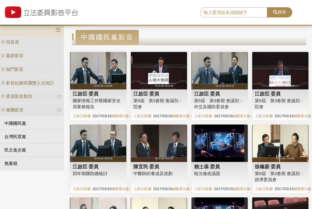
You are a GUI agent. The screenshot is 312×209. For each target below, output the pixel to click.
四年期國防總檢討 (90, 173)
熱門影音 (12, 69)
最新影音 (12, 55)
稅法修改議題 (207, 173)
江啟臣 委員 (86, 93)
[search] (233, 12)
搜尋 (279, 12)
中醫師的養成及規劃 (153, 173)
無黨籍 (10, 163)
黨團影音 (12, 109)
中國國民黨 (15, 123)
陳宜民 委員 (146, 166)
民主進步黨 (15, 149)
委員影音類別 (16, 96)
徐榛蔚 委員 (268, 166)
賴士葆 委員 (207, 166)
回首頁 (10, 41)
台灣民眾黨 (15, 136)
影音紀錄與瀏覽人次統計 (27, 82)
